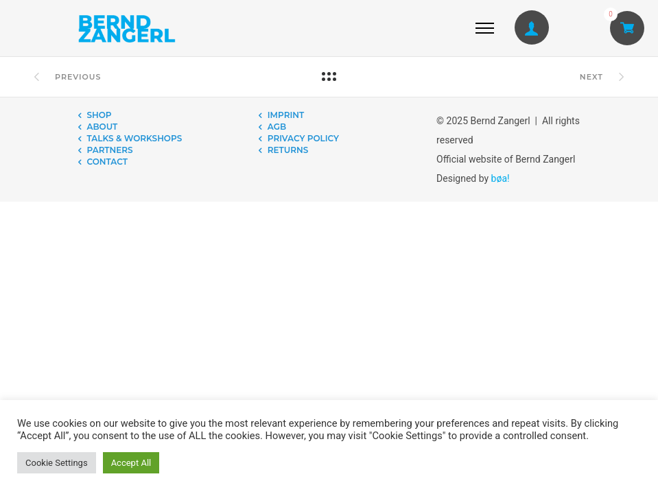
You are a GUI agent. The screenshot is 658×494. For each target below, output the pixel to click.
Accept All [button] (131, 463)
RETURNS (288, 150)
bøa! (500, 178)
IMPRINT (286, 115)
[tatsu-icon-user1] (532, 28)
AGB (277, 126)
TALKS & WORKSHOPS (135, 138)
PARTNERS (110, 150)
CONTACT (107, 161)
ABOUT (102, 126)
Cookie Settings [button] (56, 463)
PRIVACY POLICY (303, 138)
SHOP (99, 115)
